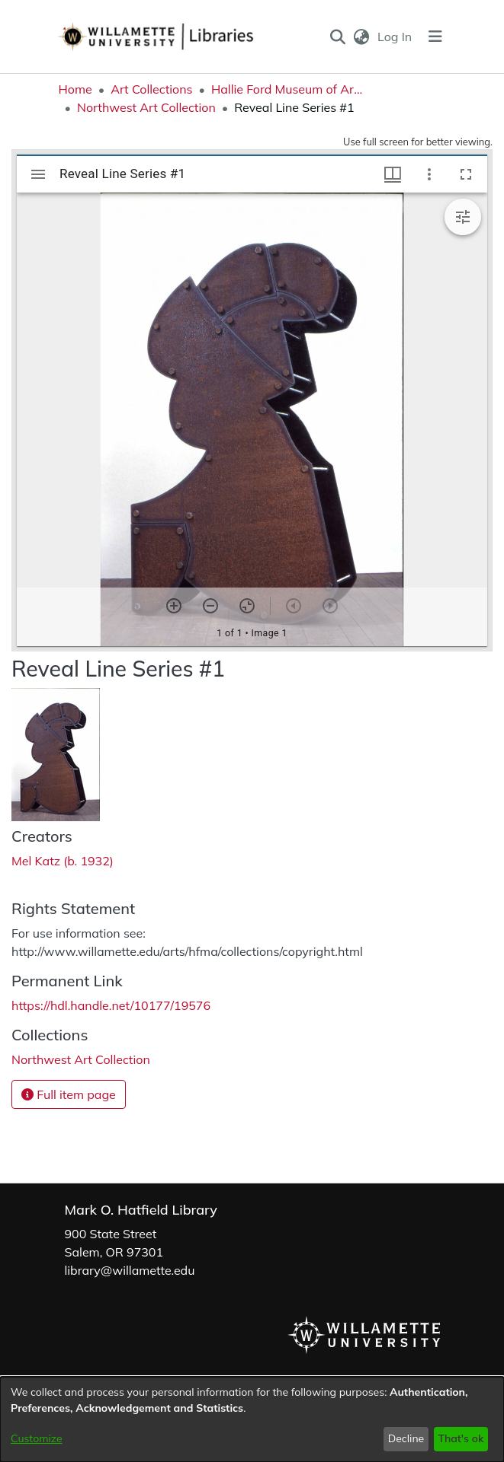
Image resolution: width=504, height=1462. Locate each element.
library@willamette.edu (130, 1270)
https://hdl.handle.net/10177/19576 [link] (110, 1005)
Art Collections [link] (151, 89)
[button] (337, 36)
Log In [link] (395, 36)
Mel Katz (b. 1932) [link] (62, 860)
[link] (80, 1059)
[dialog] (252, 1419)
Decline (406, 1438)
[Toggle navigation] (435, 36)
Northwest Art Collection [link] (146, 107)
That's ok (460, 1438)
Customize (37, 1438)
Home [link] (75, 89)
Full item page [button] (68, 1094)
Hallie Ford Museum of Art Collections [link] (287, 89)
